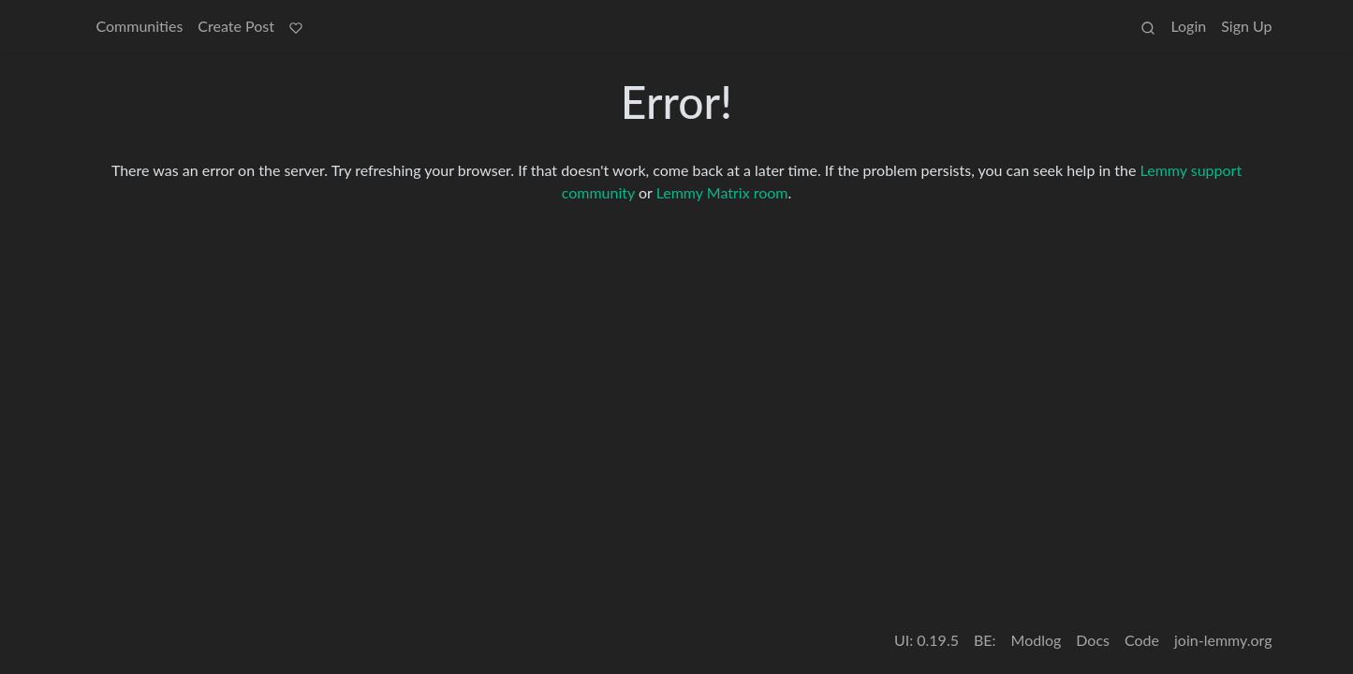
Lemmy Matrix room (722, 192)
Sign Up (1246, 26)
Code (1142, 640)
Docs (1093, 640)
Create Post (236, 26)
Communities (140, 26)
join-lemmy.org (1223, 640)
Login (1188, 26)
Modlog (1036, 640)
